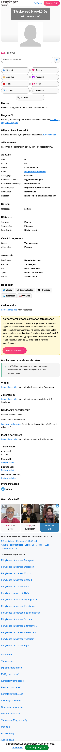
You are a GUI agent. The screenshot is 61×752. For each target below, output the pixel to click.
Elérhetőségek (7, 541)
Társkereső (6, 661)
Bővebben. (17, 747)
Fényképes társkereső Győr (15, 593)
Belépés (38, 3)
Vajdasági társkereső (11, 700)
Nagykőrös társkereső (34, 172)
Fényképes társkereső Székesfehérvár (20, 613)
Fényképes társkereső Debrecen (17, 567)
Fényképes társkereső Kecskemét (18, 606)
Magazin (5, 727)
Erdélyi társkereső (10, 674)
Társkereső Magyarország (14, 720)
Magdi (28, 525)
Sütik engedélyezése (36, 747)
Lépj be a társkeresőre (11, 424)
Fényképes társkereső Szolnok (16, 619)
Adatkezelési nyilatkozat (12, 545)
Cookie (39, 545)
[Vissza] (5, 516)
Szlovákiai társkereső (12, 707)
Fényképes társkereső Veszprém (17, 639)
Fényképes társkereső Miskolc (16, 573)
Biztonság (29, 545)
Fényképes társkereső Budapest (17, 560)
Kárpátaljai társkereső (12, 694)
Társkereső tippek (9, 548)
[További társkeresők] (55, 516)
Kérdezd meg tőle (9, 310)
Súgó (47, 545)
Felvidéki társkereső (11, 687)
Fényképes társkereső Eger (15, 645)
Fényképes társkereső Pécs (15, 586)
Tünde (48, 525)
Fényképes (10, 3)
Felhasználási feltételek (26, 541)
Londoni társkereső (10, 713)
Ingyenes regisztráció (14, 350)
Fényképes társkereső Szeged (16, 580)
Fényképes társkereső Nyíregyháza (19, 599)
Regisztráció (51, 3)
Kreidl (9, 525)
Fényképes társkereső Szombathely (19, 626)
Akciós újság (7, 733)
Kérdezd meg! (49, 135)
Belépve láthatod (8, 462)
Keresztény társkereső (12, 681)
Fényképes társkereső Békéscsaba (18, 632)
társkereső (6, 654)
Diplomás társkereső (11, 667)
